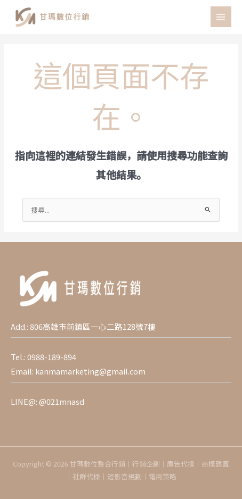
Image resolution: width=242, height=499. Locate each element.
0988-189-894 (51, 356)
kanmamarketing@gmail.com (90, 371)
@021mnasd (61, 401)
